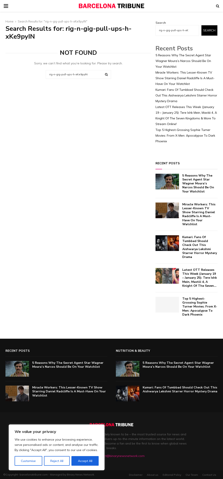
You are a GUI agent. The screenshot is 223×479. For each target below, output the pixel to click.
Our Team (192, 474)
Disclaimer (135, 474)
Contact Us (209, 474)
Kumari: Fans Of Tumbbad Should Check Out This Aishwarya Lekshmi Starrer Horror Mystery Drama (186, 95)
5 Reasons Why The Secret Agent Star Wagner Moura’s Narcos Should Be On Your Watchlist (183, 61)
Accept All (85, 461)
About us (152, 474)
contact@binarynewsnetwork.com (120, 456)
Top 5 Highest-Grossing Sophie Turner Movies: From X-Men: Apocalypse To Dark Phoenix (185, 135)
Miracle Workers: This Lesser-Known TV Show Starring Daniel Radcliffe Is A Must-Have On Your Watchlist (185, 78)
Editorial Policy (172, 474)
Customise (28, 461)
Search (160, 23)
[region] (57, 447)
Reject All (56, 461)
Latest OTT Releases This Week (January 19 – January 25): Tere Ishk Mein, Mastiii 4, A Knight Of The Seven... (199, 278)
